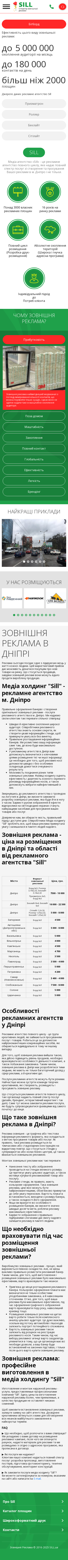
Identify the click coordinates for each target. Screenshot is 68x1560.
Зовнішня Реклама (21, 1547)
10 (50, 615)
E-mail (37, 1478)
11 (54, 615)
